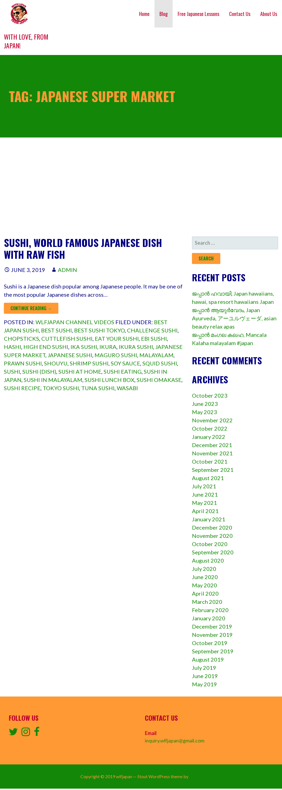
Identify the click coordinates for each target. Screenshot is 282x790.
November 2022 (212, 420)
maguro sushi (115, 355)
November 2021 (212, 453)
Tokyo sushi (61, 388)
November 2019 (212, 634)
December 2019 (212, 626)
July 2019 (204, 667)
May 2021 (204, 502)
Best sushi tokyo (99, 330)
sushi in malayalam (53, 379)
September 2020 (213, 552)
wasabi (127, 388)
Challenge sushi (152, 330)
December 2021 (212, 445)
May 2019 (204, 684)
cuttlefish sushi (67, 338)
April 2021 (205, 511)
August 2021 (208, 478)
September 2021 (213, 469)
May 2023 (204, 412)
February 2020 (210, 610)
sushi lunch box (109, 379)
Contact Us (239, 13)
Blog (163, 13)
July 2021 (204, 486)
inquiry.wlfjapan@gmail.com (174, 740)
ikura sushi (136, 346)
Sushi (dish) (39, 371)
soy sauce (125, 363)
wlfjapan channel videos (75, 322)
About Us (268, 13)
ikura (107, 346)
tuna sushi (98, 388)
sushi (12, 371)
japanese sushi (70, 355)
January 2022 (208, 436)
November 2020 (212, 535)
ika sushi (83, 346)
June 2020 (205, 577)
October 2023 (209, 395)
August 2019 (208, 659)
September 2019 (213, 651)
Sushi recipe (22, 388)
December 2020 (212, 527)
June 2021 (205, 494)
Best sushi (56, 330)
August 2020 (208, 560)
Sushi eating (123, 371)
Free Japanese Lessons (198, 13)
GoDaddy (198, 776)
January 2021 (208, 519)
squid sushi (159, 363)
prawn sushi (23, 363)
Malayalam (156, 355)
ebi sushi (154, 338)
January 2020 (208, 618)
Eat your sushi (117, 338)
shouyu (55, 363)
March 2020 (207, 601)
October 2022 (209, 428)
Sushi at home (79, 371)
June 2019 (205, 676)
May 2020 (204, 585)
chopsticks (21, 338)
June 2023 (205, 403)
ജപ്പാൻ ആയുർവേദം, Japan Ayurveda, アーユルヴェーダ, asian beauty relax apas (234, 318)
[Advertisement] (141, 186)
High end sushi (45, 346)
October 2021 (209, 461)
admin (67, 269)
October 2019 (209, 643)
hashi (12, 346)
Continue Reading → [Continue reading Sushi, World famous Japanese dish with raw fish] (31, 308)
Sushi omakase (159, 379)
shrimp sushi (89, 363)
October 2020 (209, 544)
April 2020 (205, 593)
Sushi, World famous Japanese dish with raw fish (83, 248)
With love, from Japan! (26, 41)
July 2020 (204, 568)
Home (144, 13)
